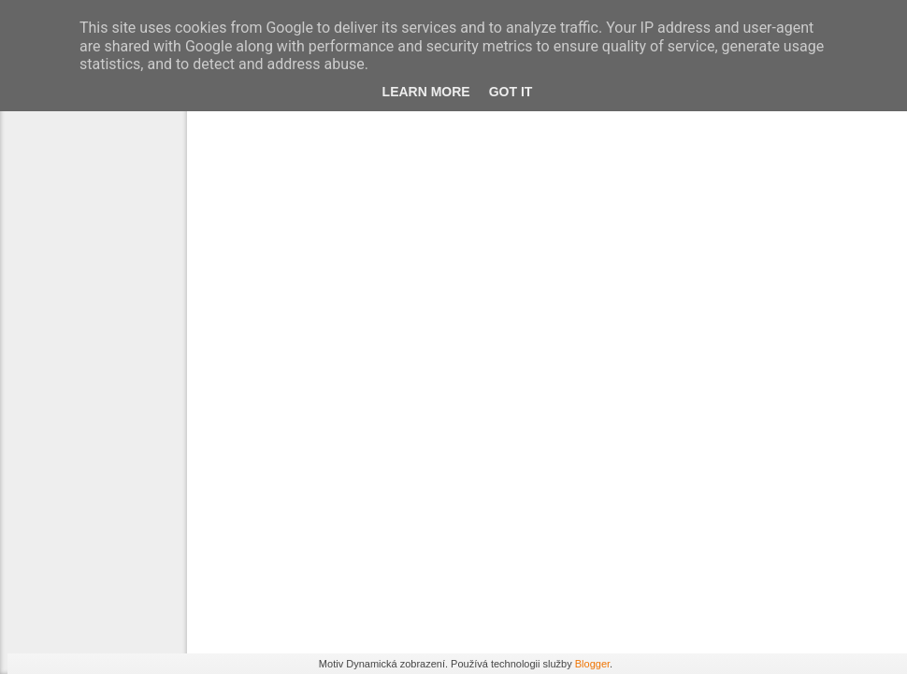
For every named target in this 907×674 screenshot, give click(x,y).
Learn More (424, 101)
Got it (512, 101)
